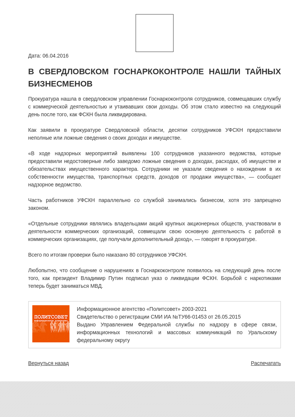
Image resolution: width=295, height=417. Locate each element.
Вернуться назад (48, 363)
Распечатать (266, 363)
